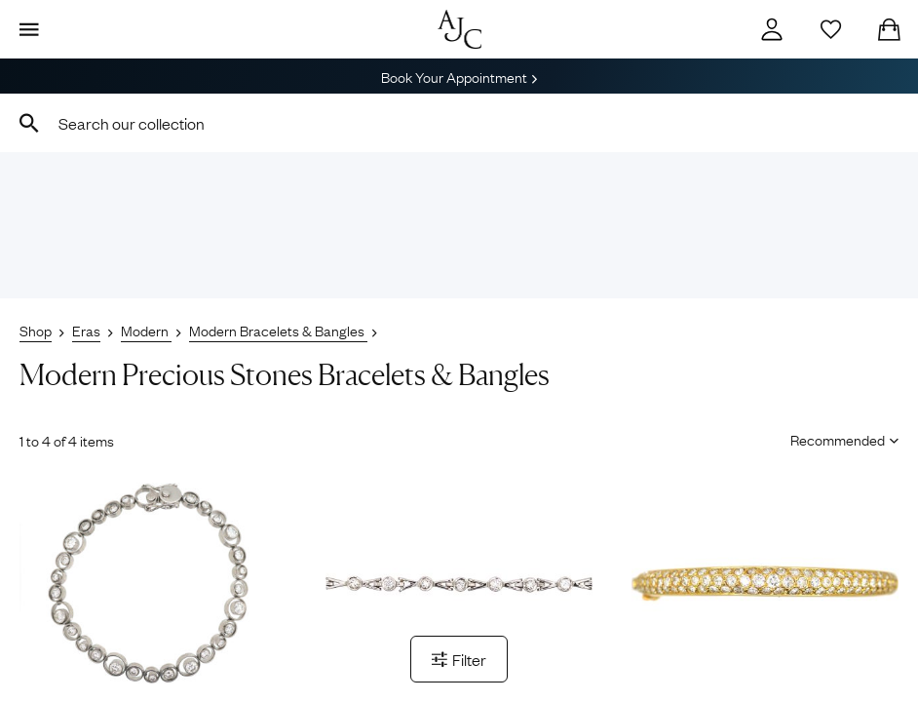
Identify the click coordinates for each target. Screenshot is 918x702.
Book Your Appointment (459, 76)
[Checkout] (889, 29)
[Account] (772, 29)
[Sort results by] (837, 438)
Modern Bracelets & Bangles (278, 329)
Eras (86, 329)
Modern (146, 329)
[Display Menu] (29, 29)
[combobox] (459, 123)
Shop (35, 329)
